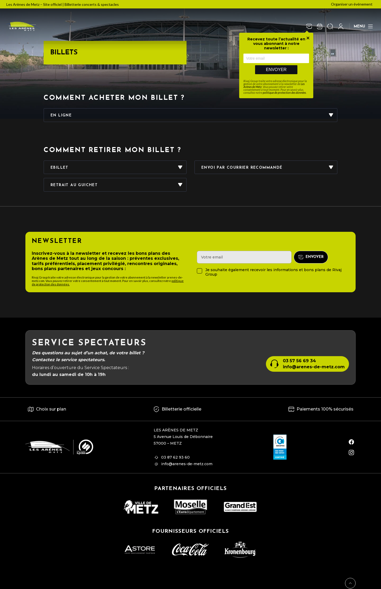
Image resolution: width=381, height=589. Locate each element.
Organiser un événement (352, 4)
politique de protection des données (284, 92)
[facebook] (351, 442)
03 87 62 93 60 (175, 457)
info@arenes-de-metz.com (314, 366)
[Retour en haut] (350, 583)
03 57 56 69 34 (299, 360)
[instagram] (351, 452)
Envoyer (276, 69)
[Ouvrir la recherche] (330, 26)
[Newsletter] (309, 26)
